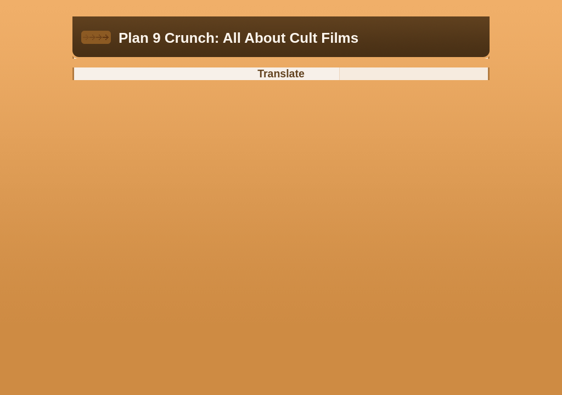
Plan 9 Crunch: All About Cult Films (238, 38)
